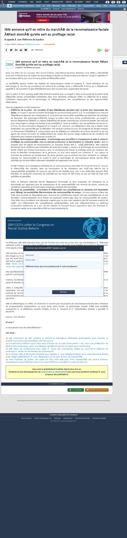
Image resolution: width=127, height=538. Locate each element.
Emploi (69, 2)
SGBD (98, 6)
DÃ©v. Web (71, 6)
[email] (70, 260)
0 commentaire (49, 61)
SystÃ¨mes (122, 6)
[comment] (63, 278)
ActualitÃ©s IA (46, 9)
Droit (88, 2)
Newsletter (57, 2)
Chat (46, 2)
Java (63, 6)
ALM (48, 6)
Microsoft (56, 6)
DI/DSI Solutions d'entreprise (23, 6)
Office (105, 6)
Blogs (39, 2)
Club (96, 2)
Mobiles (113, 6)
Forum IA (56, 9)
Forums (11, 2)
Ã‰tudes (79, 2)
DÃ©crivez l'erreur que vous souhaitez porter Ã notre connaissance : (63, 277)
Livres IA (81, 9)
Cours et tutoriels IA (68, 9)
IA (43, 6)
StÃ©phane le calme (32, 60)
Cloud (38, 6)
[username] (70, 255)
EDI (79, 6)
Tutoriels (22, 2)
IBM (15, 333)
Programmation (88, 6)
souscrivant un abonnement (54, 388)
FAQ (31, 2)
